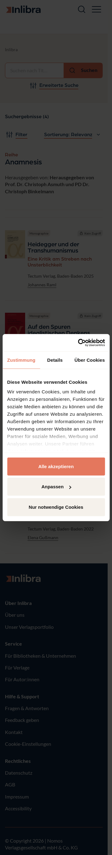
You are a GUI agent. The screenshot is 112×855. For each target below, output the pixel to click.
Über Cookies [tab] (89, 359)
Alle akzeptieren (56, 466)
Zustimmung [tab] (21, 359)
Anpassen (56, 486)
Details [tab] (55, 359)
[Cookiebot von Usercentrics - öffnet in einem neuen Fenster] (79, 343)
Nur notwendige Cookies (56, 506)
